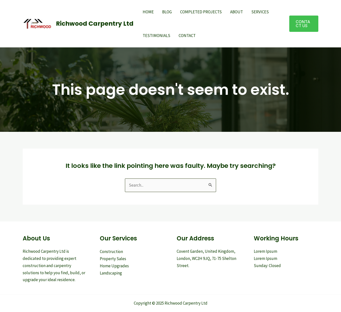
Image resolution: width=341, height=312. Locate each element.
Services (260, 12)
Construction (111, 251)
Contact (187, 35)
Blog (167, 12)
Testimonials (156, 35)
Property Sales (113, 258)
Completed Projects (201, 12)
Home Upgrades (114, 266)
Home (148, 12)
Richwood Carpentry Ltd (95, 23)
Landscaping (111, 273)
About (236, 12)
